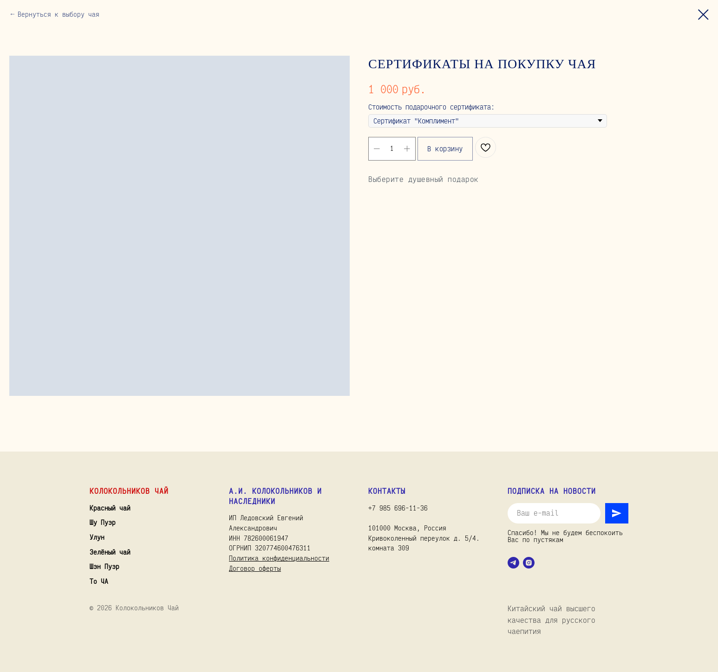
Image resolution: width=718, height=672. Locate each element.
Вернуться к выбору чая (58, 14)
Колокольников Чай (129, 491)
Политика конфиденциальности (279, 558)
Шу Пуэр (103, 522)
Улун (97, 537)
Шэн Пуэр (104, 566)
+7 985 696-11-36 (398, 508)
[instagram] (529, 563)
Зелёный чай (110, 552)
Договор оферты (255, 568)
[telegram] (513, 563)
